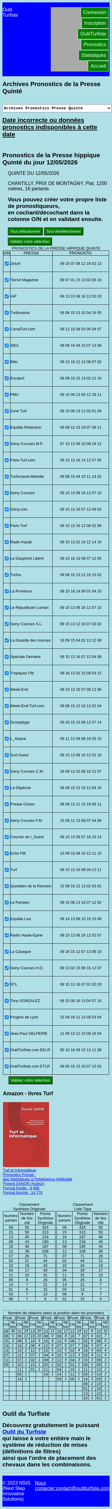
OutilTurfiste (93, 33)
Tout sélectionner (25, 231)
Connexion (94, 12)
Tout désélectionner (63, 231)
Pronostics (95, 44)
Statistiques (93, 55)
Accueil (98, 66)
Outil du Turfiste (24, 1432)
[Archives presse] (57, 108)
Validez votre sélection (30, 241)
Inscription (95, 23)
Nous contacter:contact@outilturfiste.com (72, 1485)
